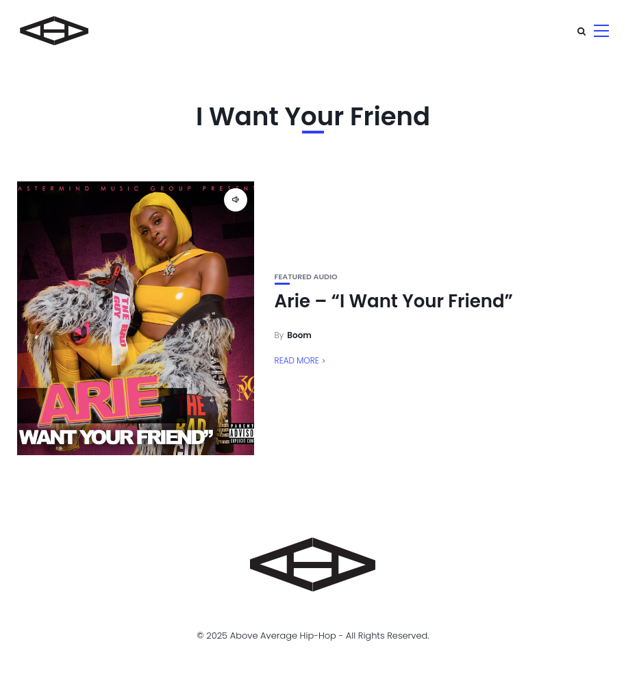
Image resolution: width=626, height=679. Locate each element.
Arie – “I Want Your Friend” (394, 301)
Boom (299, 335)
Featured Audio (306, 277)
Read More (297, 360)
